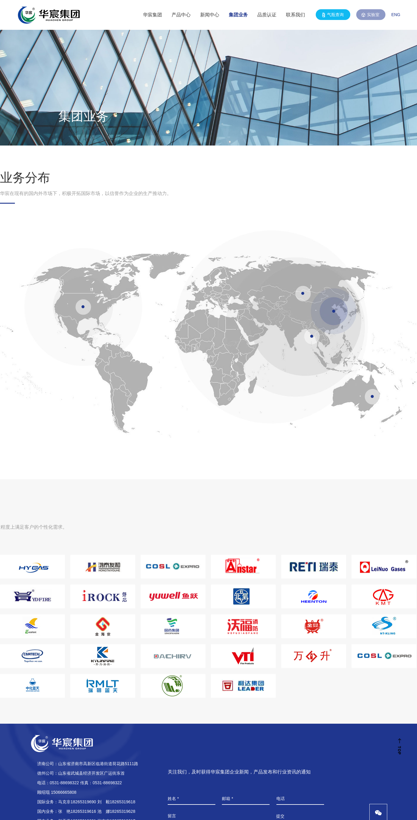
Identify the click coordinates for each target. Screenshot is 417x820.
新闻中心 (209, 14)
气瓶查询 (333, 14)
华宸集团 (152, 14)
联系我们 (295, 14)
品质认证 (266, 14)
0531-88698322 (64, 782)
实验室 (371, 14)
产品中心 (181, 14)
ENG (395, 14)
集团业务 (238, 14)
